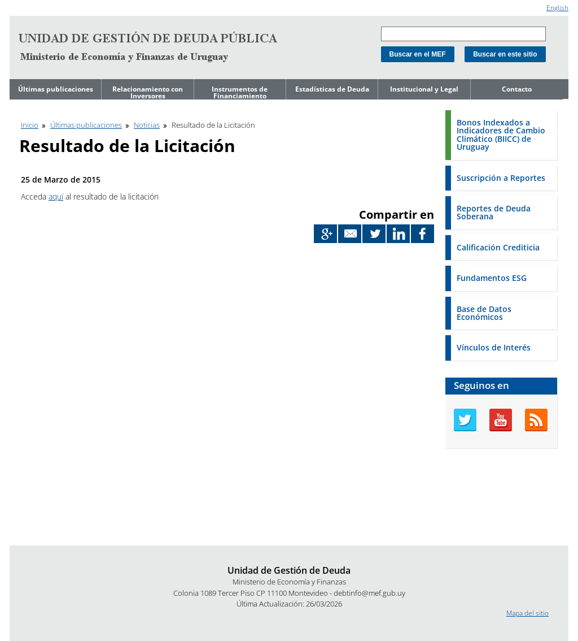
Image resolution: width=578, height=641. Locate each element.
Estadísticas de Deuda (332, 89)
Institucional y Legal (424, 89)
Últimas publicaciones (55, 89)
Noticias (147, 125)
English (557, 7)
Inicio (29, 125)
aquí (56, 196)
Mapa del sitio (527, 613)
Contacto (517, 89)
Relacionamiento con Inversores (147, 92)
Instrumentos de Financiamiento (240, 92)
